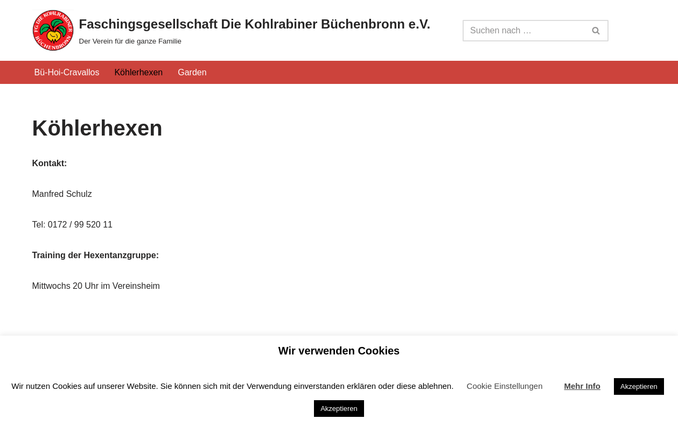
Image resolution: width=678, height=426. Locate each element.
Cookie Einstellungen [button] (505, 385)
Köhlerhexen (138, 72)
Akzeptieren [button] (639, 386)
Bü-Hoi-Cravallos (67, 72)
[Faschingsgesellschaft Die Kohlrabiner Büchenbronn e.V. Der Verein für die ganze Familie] (231, 30)
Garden (192, 72)
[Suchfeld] (523, 30)
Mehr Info (582, 385)
